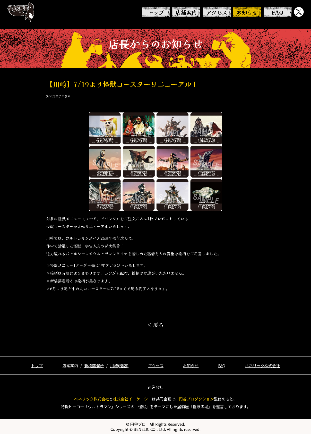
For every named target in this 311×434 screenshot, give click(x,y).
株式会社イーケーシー (132, 399)
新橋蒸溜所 (94, 365)
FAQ (277, 12)
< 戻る (155, 324)
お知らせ (247, 12)
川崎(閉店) (119, 365)
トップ (156, 12)
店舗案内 (186, 12)
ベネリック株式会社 (262, 365)
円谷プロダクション (196, 399)
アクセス (216, 12)
